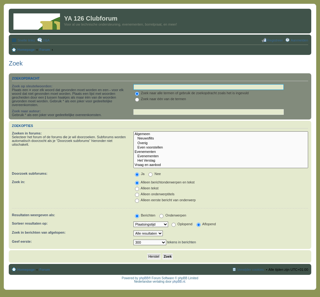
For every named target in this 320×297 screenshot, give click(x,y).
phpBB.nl (178, 281)
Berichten (145, 215)
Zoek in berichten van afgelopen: (39, 232)
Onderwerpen (172, 215)
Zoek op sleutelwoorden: (32, 86)
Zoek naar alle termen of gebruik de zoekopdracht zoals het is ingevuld (192, 93)
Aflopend (206, 224)
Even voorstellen (221, 147)
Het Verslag (221, 160)
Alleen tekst (146, 188)
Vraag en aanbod (221, 165)
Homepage (26, 269)
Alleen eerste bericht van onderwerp (165, 200)
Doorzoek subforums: (30, 173)
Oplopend (182, 224)
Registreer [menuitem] (275, 40)
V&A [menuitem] (46, 40)
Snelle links (26, 40)
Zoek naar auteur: (26, 111)
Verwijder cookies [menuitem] (250, 269)
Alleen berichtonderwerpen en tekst (165, 182)
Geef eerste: (22, 241)
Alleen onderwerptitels (155, 194)
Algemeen (221, 134)
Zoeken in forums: (27, 133)
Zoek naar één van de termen (160, 99)
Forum (44, 269)
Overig (221, 143)
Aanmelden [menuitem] (299, 40)
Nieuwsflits (221, 138)
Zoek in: (18, 182)
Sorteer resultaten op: (30, 223)
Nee (154, 174)
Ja (140, 174)
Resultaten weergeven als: (33, 215)
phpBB (143, 278)
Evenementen (221, 152)
